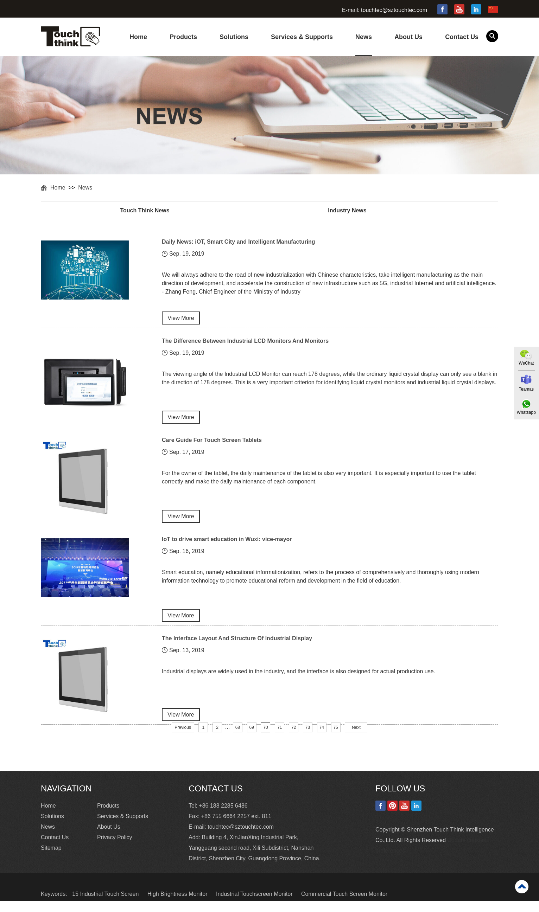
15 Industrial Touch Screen (106, 905)
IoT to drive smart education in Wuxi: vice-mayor (227, 546)
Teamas (526, 389)
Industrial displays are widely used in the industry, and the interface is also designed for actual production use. (298, 682)
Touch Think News (155, 211)
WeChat (525, 363)
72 (293, 738)
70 (265, 738)
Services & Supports (302, 36)
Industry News (378, 211)
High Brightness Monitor (178, 905)
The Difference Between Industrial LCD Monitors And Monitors (245, 344)
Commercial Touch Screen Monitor (344, 905)
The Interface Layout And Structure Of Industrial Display (237, 647)
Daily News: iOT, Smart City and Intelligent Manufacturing (238, 242)
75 (335, 738)
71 (279, 738)
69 (251, 738)
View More (180, 321)
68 (237, 738)
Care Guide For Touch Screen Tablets (212, 445)
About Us (408, 36)
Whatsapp (525, 412)
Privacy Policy (114, 848)
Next (356, 738)
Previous (183, 738)
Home (138, 36)
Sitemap (51, 859)
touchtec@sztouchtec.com (394, 10)
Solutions (234, 36)
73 (307, 738)
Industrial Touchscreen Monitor (255, 905)
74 (321, 738)
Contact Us (461, 36)
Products (183, 36)
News (363, 36)
